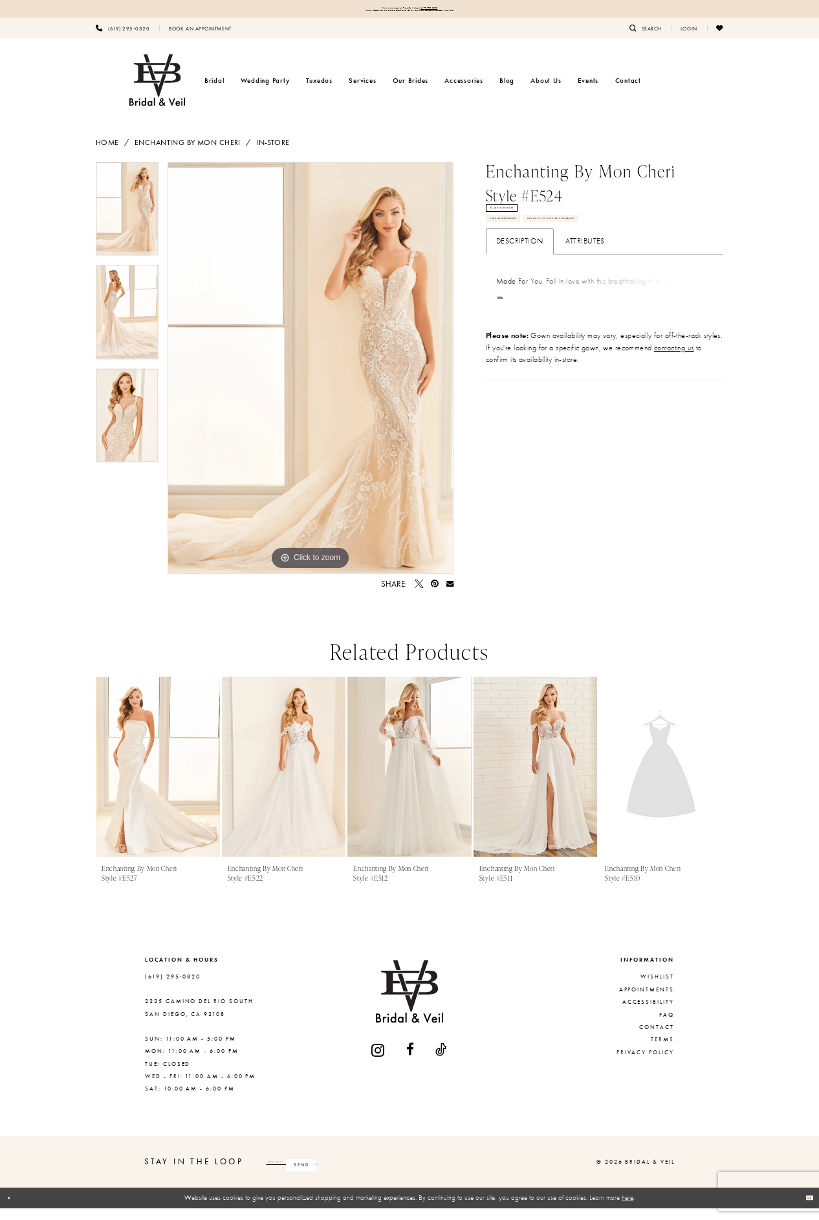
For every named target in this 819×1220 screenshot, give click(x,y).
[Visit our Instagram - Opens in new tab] (378, 1061)
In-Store (272, 154)
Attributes (585, 324)
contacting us (674, 433)
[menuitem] (122, 39)
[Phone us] (122, 39)
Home (107, 154)
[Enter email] (347, 1173)
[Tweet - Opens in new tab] (419, 595)
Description (519, 324)
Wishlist (657, 988)
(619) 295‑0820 (470, 10)
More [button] (507, 383)
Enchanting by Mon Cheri (188, 154)
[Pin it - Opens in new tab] (435, 595)
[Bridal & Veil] (157, 92)
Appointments (646, 1001)
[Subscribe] (410, 1173)
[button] (689, 39)
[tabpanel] (127, 225)
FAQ (666, 1026)
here (627, 1209)
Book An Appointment (538, 263)
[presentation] (158, 778)
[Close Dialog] (15, 1209)
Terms (662, 1051)
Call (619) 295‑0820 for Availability (564, 294)
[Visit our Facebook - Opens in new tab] (410, 1061)
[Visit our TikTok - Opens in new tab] (441, 1061)
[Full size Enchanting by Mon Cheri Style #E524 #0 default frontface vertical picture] (310, 379)
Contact (656, 1039)
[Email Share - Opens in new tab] (449, 595)
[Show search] (645, 39)
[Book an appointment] (200, 39)
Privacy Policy (645, 1064)
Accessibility (648, 1013)
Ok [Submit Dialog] (803, 1209)
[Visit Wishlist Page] (720, 39)
